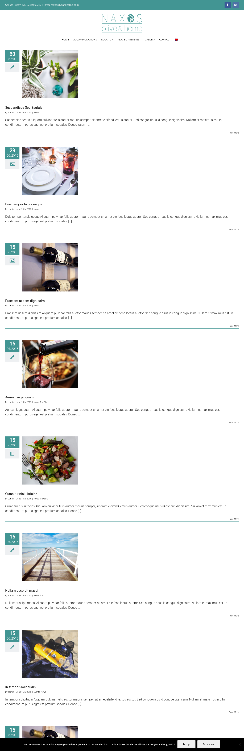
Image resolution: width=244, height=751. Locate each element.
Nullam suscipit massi (21, 591)
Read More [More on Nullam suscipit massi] (234, 616)
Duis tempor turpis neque (23, 204)
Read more (209, 744)
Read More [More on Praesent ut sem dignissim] (234, 326)
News (36, 112)
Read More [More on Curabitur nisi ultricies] (234, 519)
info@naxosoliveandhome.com (61, 4)
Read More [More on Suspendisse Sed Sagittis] (234, 133)
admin (11, 112)
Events (37, 692)
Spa (41, 595)
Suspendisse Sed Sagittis (24, 108)
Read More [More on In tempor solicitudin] (234, 712)
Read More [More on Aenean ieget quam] (234, 422)
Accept (186, 744)
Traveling (44, 499)
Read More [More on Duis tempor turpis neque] (234, 229)
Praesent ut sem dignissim (25, 301)
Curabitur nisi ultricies (21, 494)
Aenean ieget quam (19, 397)
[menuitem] (176, 39)
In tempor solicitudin (20, 687)
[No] (239, 744)
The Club (44, 402)
